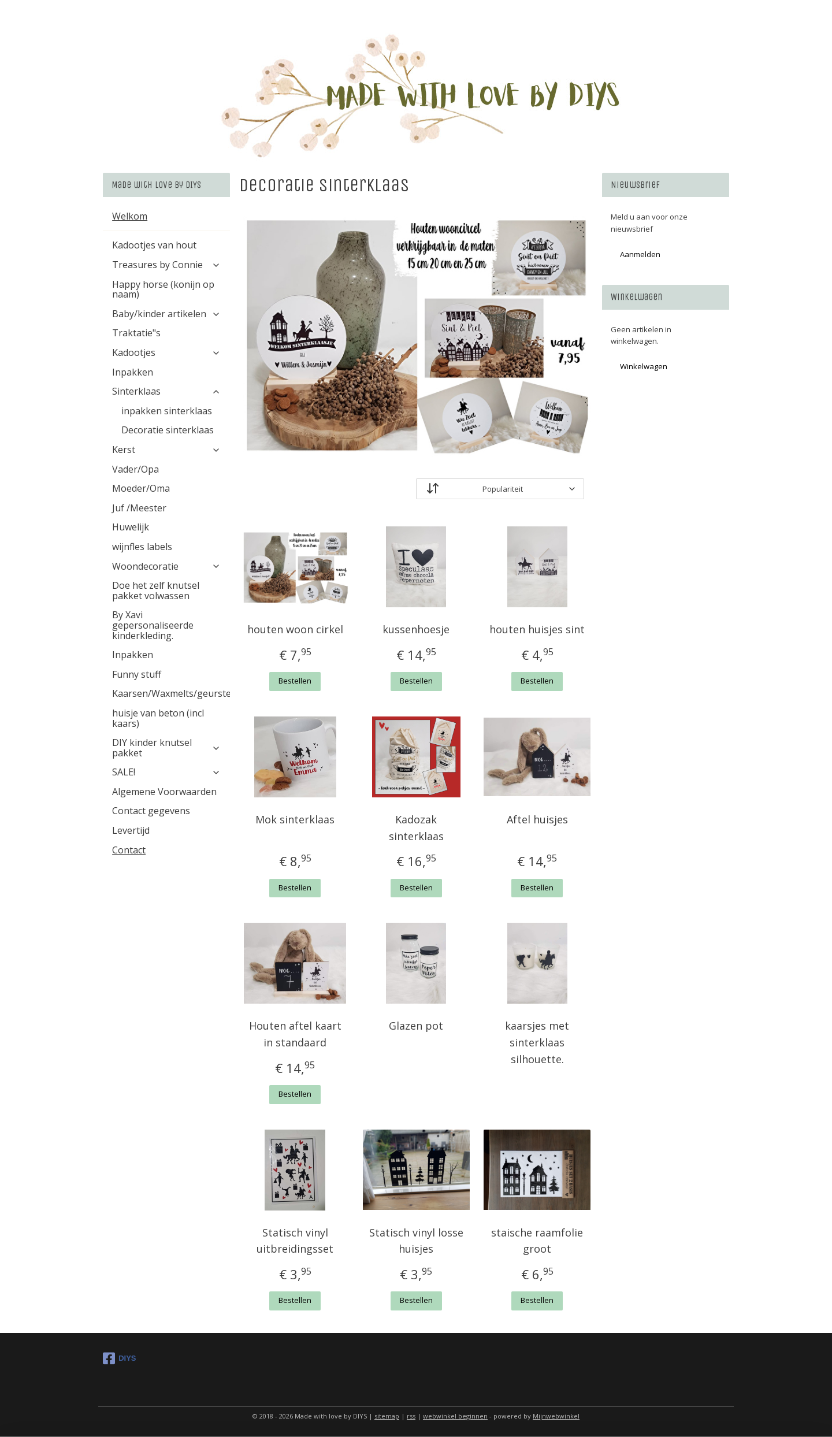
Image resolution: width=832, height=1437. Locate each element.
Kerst (166, 449)
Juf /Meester (139, 508)
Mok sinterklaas (295, 819)
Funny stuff (136, 674)
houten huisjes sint (537, 629)
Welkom (129, 216)
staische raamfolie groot (537, 1241)
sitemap (386, 1416)
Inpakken (132, 372)
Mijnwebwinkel (556, 1416)
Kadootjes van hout (154, 245)
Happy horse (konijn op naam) (163, 289)
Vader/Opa (135, 469)
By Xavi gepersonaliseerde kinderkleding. (153, 624)
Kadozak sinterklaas (415, 827)
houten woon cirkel (295, 629)
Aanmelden (640, 254)
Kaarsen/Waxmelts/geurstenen (170, 693)
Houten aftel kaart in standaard (295, 1034)
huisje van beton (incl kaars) (158, 718)
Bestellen (294, 680)
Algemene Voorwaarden (164, 791)
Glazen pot (416, 1026)
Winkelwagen (643, 366)
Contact (129, 850)
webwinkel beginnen (455, 1416)
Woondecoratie (166, 566)
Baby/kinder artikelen (166, 313)
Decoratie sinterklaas (167, 430)
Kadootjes (166, 352)
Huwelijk (130, 527)
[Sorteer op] (500, 489)
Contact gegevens (151, 810)
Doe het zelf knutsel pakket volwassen (155, 590)
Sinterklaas (166, 391)
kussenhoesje (416, 629)
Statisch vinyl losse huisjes (416, 1241)
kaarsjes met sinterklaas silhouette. (537, 1042)
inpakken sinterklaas (166, 410)
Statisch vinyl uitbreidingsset (295, 1241)
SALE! (166, 772)
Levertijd (131, 830)
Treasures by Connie (166, 264)
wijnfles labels (142, 546)
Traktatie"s (136, 332)
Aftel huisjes (536, 819)
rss (411, 1416)
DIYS (119, 1358)
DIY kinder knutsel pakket (166, 747)
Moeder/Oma (141, 488)
